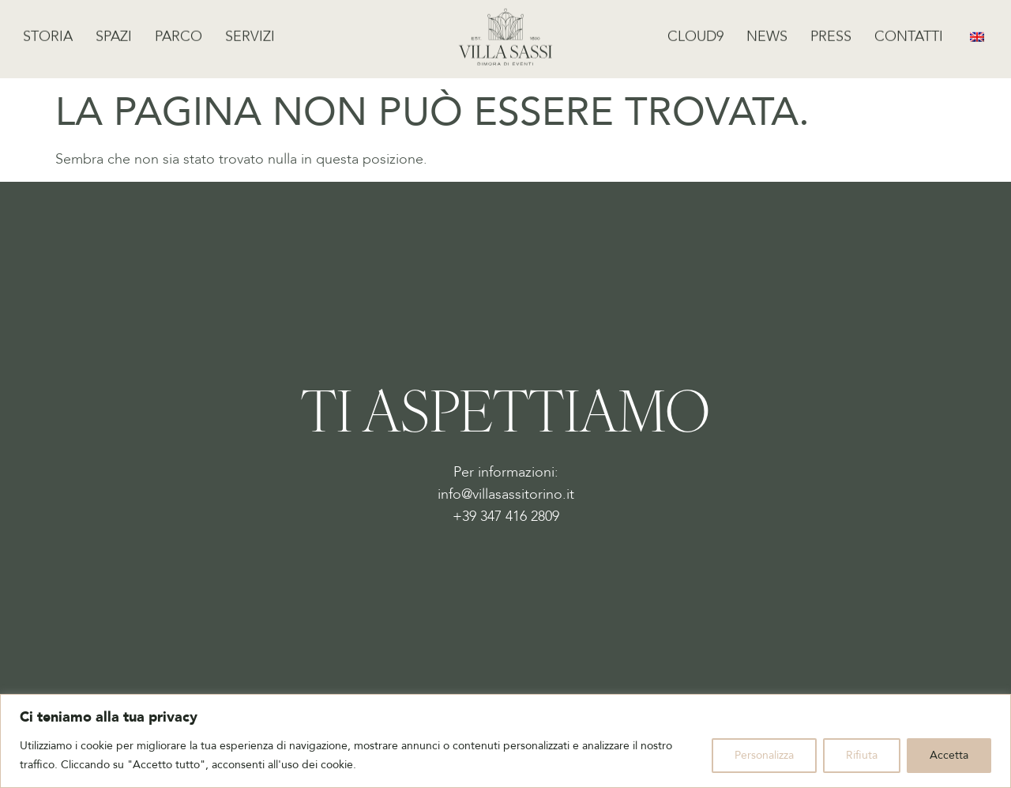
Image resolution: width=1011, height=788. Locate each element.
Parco (178, 33)
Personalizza (764, 755)
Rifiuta (862, 755)
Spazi (114, 33)
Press (830, 33)
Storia (48, 33)
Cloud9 (695, 33)
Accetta (949, 755)
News (766, 33)
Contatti (908, 33)
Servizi (250, 33)
